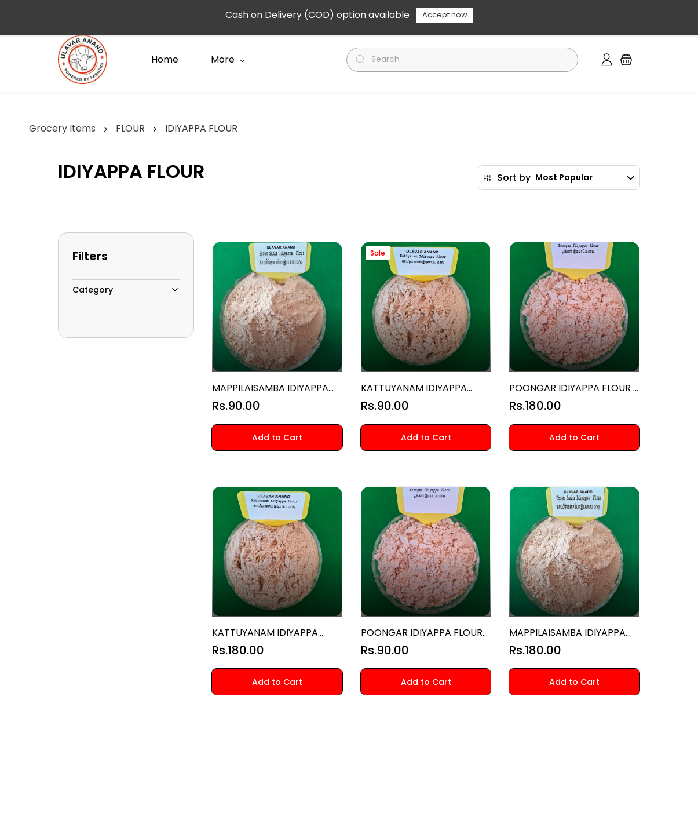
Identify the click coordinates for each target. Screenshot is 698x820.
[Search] (467, 60)
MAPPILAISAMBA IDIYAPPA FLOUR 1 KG (567, 633)
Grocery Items (62, 128)
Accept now (444, 14)
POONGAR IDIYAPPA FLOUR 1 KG (572, 388)
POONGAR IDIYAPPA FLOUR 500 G (422, 633)
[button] (626, 60)
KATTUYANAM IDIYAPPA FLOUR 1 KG (265, 633)
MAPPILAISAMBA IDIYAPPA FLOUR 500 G (270, 388)
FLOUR (130, 128)
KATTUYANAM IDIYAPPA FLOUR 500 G (414, 388)
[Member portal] (606, 60)
